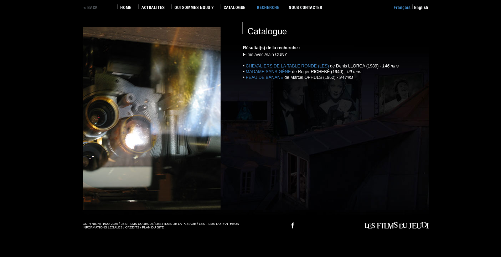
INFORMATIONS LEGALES (103, 227)
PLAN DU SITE (153, 227)
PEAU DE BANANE (264, 77)
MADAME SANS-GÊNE (268, 71)
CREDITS (132, 227)
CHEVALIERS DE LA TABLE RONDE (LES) (287, 66)
